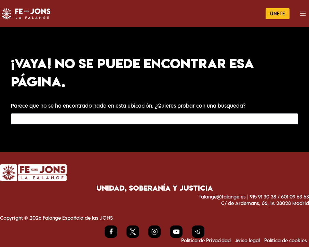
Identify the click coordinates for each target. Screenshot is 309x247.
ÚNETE (277, 13)
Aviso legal (247, 240)
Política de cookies (285, 240)
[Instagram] (154, 231)
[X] (132, 231)
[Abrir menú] (302, 13)
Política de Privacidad (206, 240)
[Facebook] (111, 231)
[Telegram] (198, 231)
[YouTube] (176, 231)
